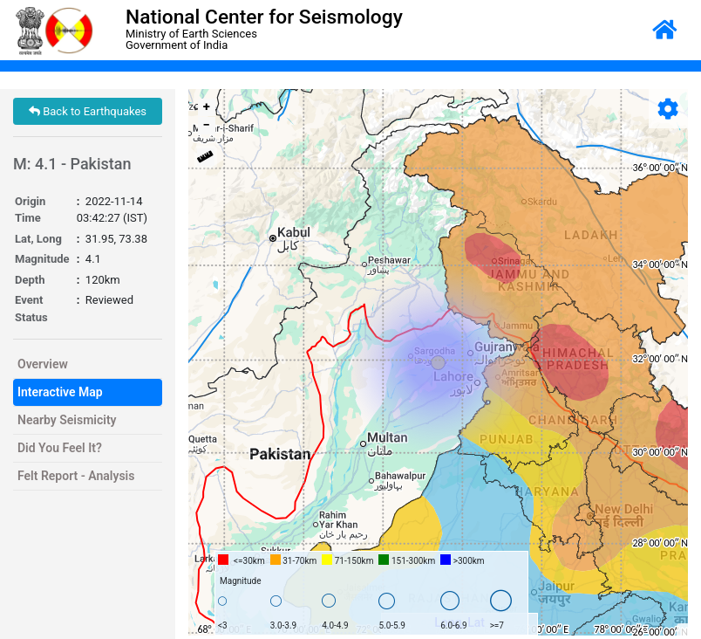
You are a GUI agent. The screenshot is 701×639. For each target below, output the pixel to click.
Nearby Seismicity (67, 420)
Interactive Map (60, 392)
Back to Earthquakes (87, 111)
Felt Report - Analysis (75, 476)
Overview (42, 364)
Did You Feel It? (59, 448)
